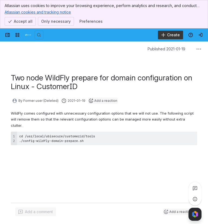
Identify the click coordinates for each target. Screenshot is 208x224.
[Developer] (28, 35)
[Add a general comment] (35, 211)
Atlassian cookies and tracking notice (38, 11)
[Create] (170, 35)
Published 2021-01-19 (166, 49)
